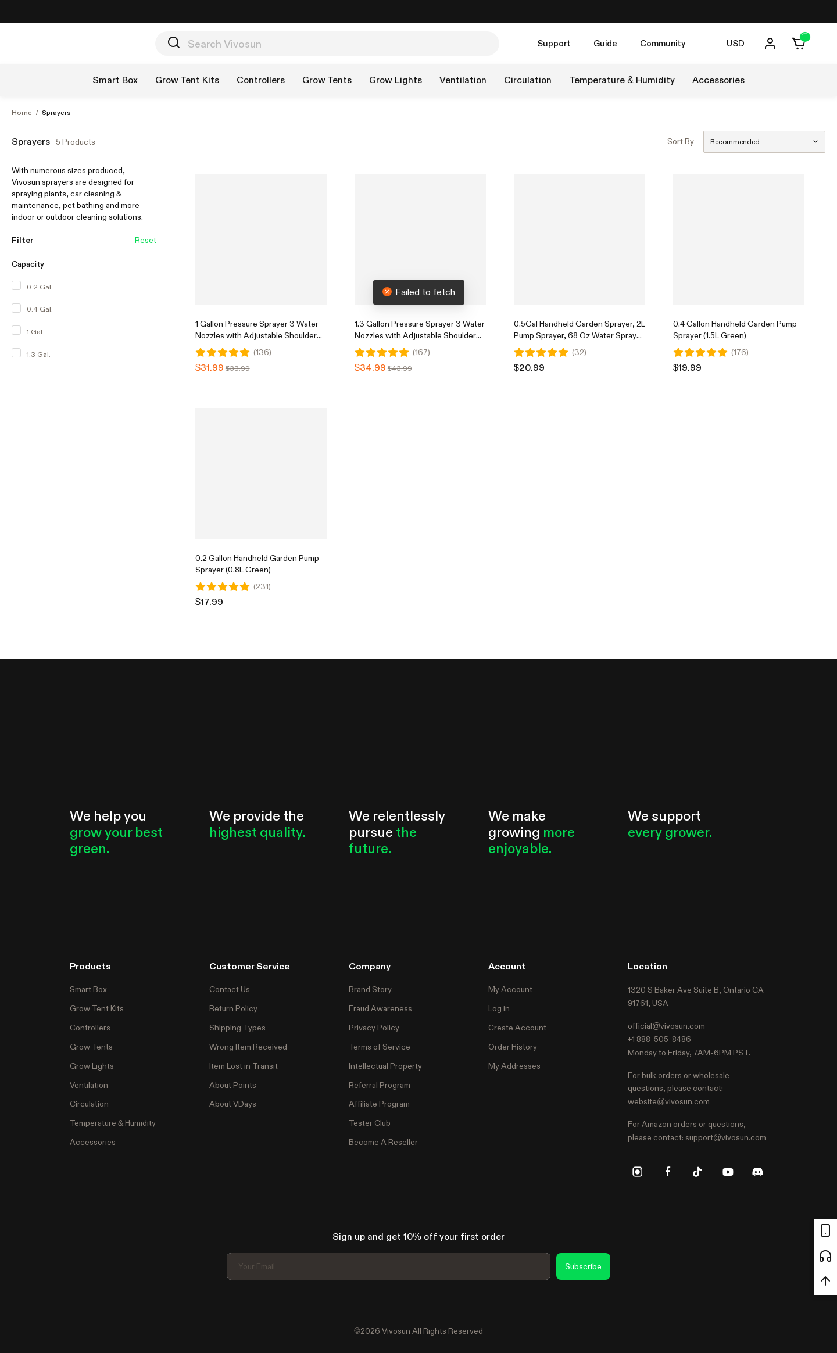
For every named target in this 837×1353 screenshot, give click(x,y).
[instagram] (638, 1172)
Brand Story (370, 989)
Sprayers (56, 113)
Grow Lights (92, 1066)
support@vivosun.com (725, 1137)
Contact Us (229, 989)
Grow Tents (91, 1046)
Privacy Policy (374, 1027)
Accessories (93, 1142)
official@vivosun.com (666, 1025)
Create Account (517, 1027)
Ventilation (89, 1085)
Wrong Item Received (248, 1046)
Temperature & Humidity (113, 1123)
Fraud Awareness (380, 1008)
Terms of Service (379, 1046)
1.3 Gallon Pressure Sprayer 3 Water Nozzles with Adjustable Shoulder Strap (420, 335)
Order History (512, 1046)
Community (662, 43)
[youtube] (728, 1172)
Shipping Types (237, 1027)
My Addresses (514, 1066)
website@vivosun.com (669, 1101)
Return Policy (233, 1008)
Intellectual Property (385, 1066)
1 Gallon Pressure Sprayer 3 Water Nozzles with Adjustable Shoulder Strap (257, 335)
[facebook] (668, 1172)
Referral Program (379, 1085)
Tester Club (370, 1123)
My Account (510, 989)
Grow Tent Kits (97, 1008)
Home (22, 113)
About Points (232, 1085)
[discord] (757, 1172)
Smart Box (88, 989)
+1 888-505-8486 (659, 1039)
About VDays (232, 1103)
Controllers (90, 1027)
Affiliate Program (379, 1103)
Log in (499, 1008)
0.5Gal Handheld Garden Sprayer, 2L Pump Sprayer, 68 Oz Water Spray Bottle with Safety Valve (579, 335)
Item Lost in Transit (243, 1066)
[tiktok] (697, 1172)
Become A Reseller (383, 1142)
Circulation (89, 1103)
